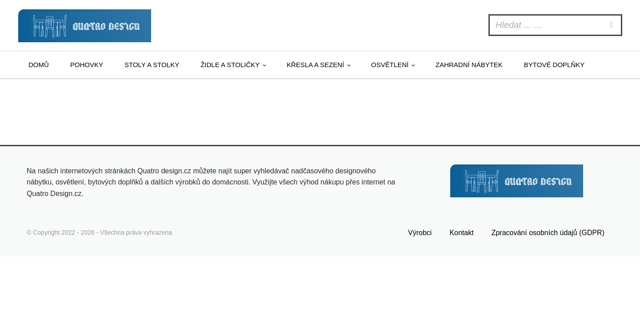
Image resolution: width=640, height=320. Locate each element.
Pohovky (86, 64)
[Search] (613, 25)
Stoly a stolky (151, 64)
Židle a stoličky (230, 64)
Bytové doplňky (554, 64)
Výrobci (420, 232)
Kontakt (461, 232)
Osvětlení (389, 64)
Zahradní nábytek (469, 64)
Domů (38, 64)
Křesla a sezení (315, 64)
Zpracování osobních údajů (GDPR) (548, 232)
